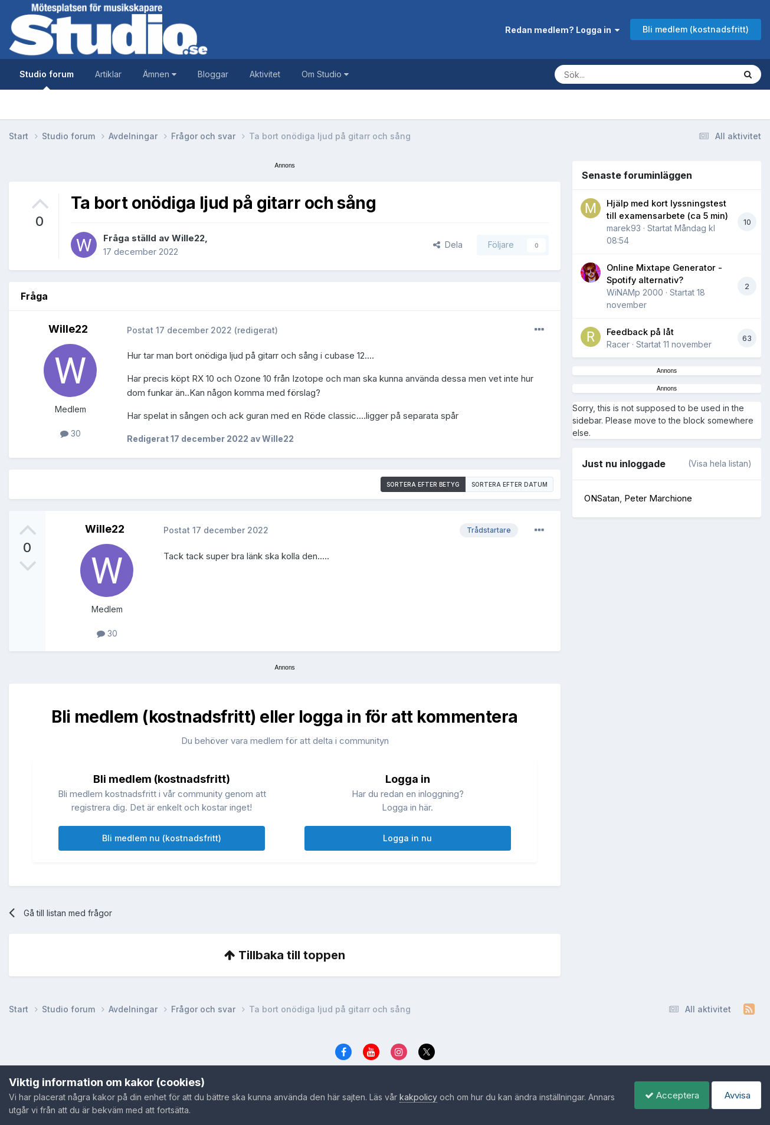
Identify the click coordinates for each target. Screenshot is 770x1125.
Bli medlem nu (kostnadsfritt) (161, 838)
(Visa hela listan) (720, 463)
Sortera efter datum (509, 484)
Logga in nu (407, 838)
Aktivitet (265, 74)
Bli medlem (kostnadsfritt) (696, 29)
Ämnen (159, 74)
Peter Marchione (658, 498)
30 (70, 433)
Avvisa (734, 1095)
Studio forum (46, 79)
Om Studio (325, 74)
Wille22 (188, 238)
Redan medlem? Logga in (562, 30)
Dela (448, 245)
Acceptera (666, 1095)
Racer (618, 344)
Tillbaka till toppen (284, 955)
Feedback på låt (640, 332)
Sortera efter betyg (423, 484)
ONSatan (602, 498)
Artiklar (108, 74)
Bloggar (213, 74)
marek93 (624, 228)
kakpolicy (418, 1097)
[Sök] (633, 74)
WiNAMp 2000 (635, 292)
